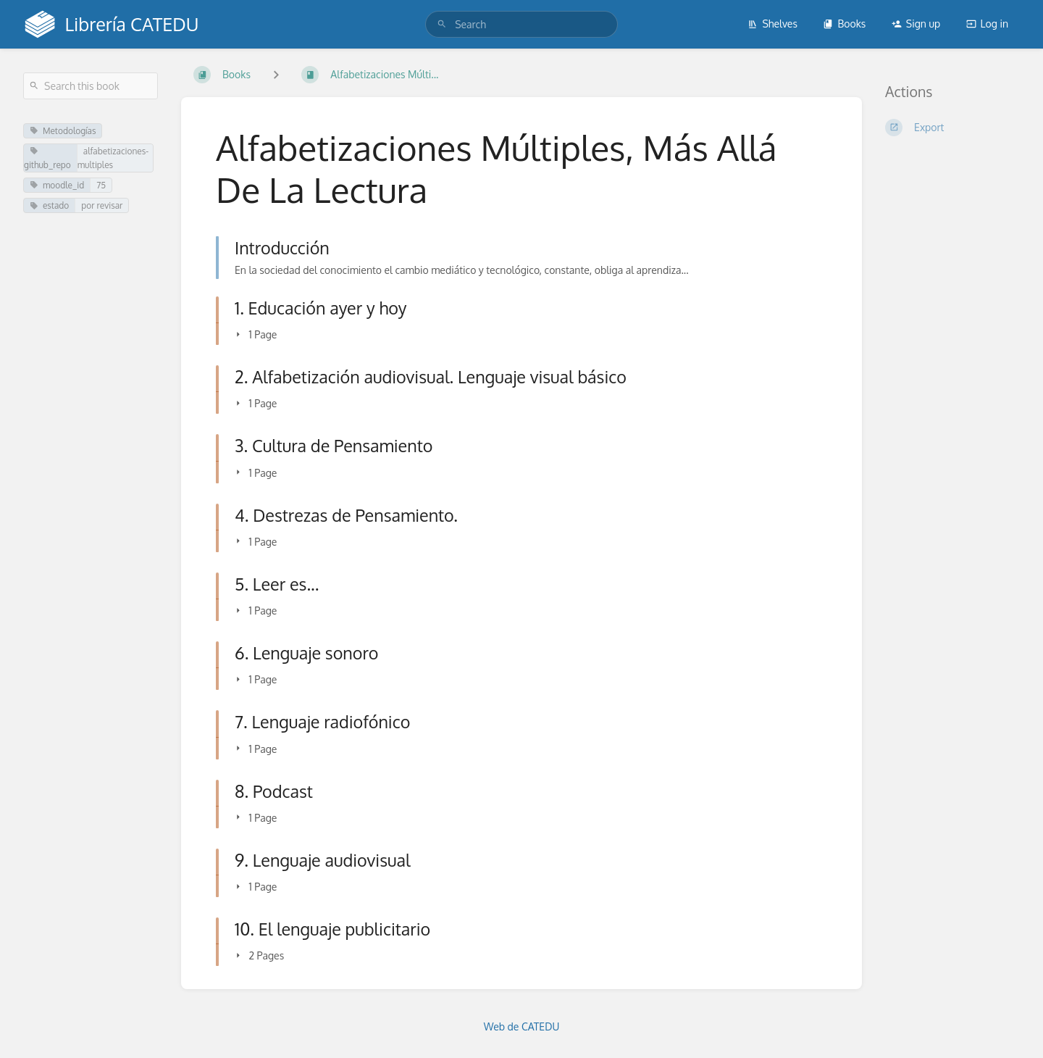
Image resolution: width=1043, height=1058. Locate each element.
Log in (987, 23)
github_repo (47, 158)
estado (49, 205)
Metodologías (63, 130)
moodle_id (57, 185)
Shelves (772, 23)
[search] (521, 24)
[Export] (952, 127)
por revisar (101, 205)
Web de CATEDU (522, 1026)
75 (101, 185)
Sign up (916, 23)
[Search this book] (90, 85)
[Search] (442, 24)
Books (844, 23)
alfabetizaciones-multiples (113, 158)
